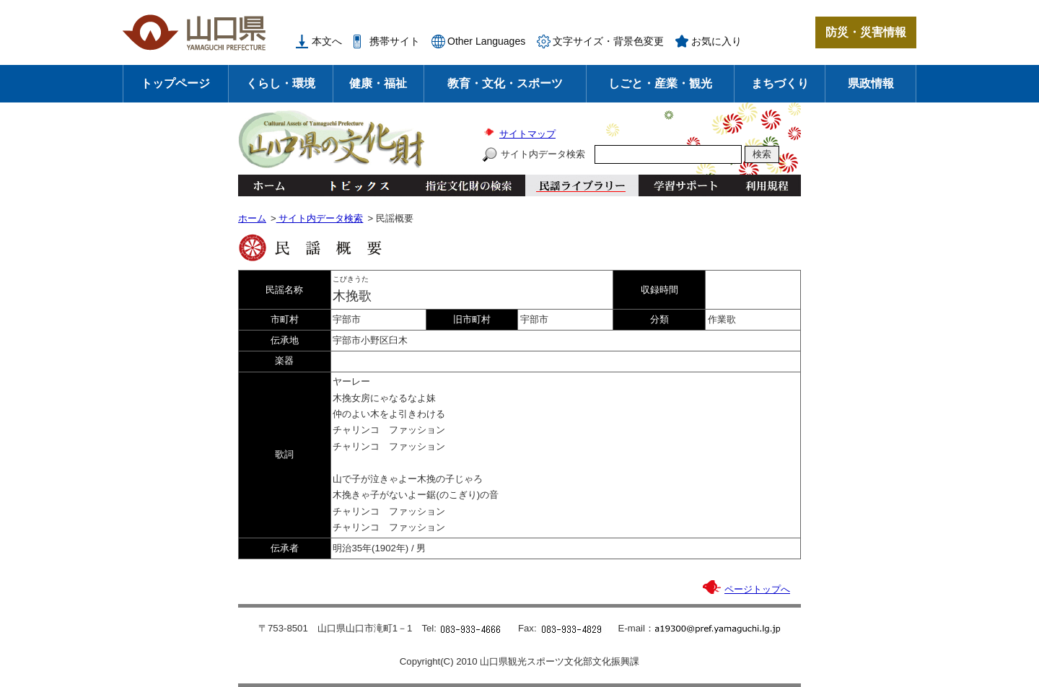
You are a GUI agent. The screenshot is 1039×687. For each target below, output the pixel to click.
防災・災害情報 (865, 32)
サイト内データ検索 (543, 154)
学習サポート (685, 185)
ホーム (268, 185)
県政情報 (871, 83)
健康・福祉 (378, 83)
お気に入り (716, 41)
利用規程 (766, 185)
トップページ (175, 83)
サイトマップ (527, 133)
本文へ (327, 41)
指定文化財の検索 (468, 185)
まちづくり (780, 83)
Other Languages (486, 41)
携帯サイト (394, 41)
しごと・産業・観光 (660, 83)
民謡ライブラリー (582, 185)
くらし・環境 (280, 83)
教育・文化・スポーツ (505, 83)
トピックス (355, 185)
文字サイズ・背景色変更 (608, 41)
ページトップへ (757, 589)
